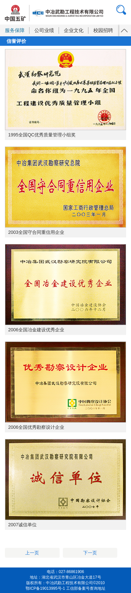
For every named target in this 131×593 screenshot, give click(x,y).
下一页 (90, 552)
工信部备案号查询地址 (85, 588)
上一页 (32, 552)
